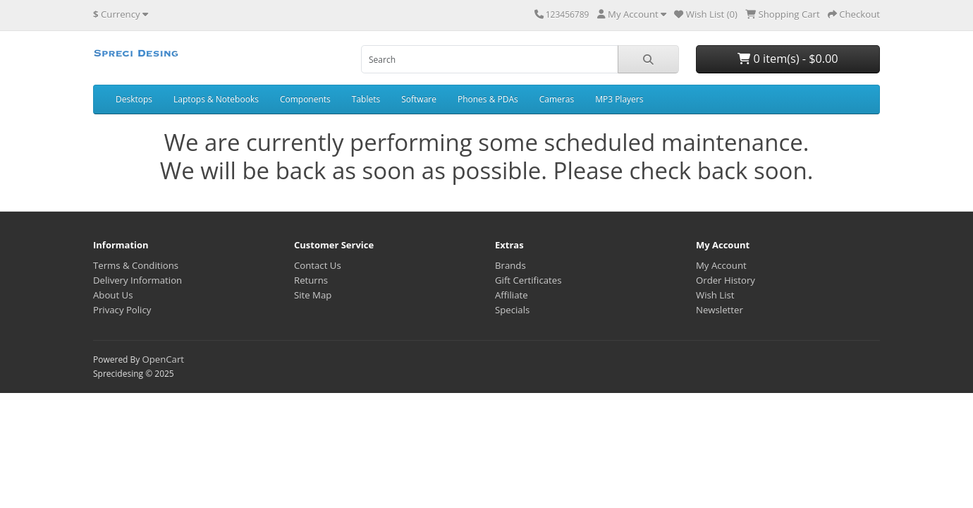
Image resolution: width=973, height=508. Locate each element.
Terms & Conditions (135, 265)
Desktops (134, 99)
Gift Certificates (528, 280)
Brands (510, 265)
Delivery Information (137, 280)
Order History (725, 280)
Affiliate (511, 295)
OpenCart (163, 359)
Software (418, 99)
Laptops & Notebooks (216, 99)
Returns (311, 280)
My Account (721, 265)
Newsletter (719, 309)
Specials (512, 309)
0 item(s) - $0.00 (788, 58)
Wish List (715, 295)
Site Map (312, 295)
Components (305, 99)
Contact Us (317, 265)
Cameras (556, 99)
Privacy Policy (122, 309)
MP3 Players (619, 99)
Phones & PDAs (488, 99)
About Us (113, 295)
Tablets (366, 99)
